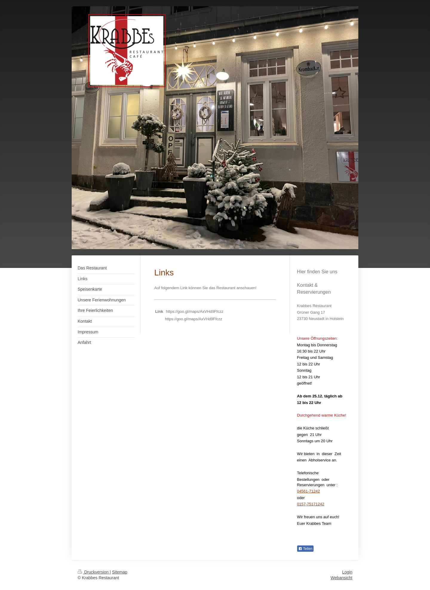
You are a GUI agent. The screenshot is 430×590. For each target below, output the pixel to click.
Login (347, 572)
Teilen (305, 549)
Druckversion (94, 572)
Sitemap (119, 572)
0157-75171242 (310, 504)
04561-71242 (308, 491)
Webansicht (341, 577)
